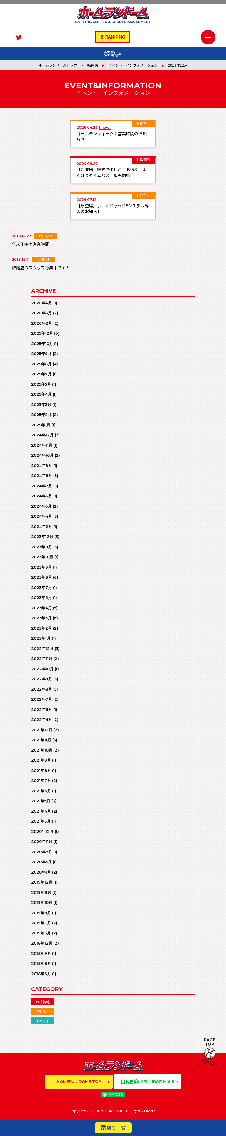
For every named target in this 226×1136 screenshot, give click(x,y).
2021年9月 (41, 760)
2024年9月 (41, 465)
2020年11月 (41, 841)
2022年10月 (42, 668)
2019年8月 (41, 912)
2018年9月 (41, 953)
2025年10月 (42, 343)
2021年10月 (41, 750)
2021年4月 (41, 811)
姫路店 (92, 64)
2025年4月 (41, 394)
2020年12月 (42, 831)
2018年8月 (41, 963)
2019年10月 (41, 902)
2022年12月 (42, 648)
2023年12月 (42, 536)
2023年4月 (41, 607)
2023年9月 (41, 567)
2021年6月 (41, 790)
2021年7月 (41, 780)
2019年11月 (41, 892)
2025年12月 (42, 333)
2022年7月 (41, 699)
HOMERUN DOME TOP (79, 1081)
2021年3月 (41, 821)
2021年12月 (41, 729)
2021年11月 (41, 739)
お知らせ (43, 1011)
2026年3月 (41, 313)
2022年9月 (41, 678)
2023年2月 (41, 628)
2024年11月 (41, 445)
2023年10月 (42, 556)
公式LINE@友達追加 (147, 1081)
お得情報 (43, 1001)
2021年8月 (41, 770)
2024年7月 (41, 485)
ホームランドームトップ (58, 64)
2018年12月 (41, 943)
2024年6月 (41, 495)
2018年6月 (41, 973)
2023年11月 (41, 546)
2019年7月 (41, 922)
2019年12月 (41, 882)
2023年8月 (41, 577)
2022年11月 (41, 658)
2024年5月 (41, 506)
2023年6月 (41, 597)
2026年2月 (41, 323)
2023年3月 (41, 617)
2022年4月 (41, 719)
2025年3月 (41, 404)
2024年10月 (42, 455)
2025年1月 (40, 424)
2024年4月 (41, 516)
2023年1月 (41, 638)
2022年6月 (41, 709)
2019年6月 (41, 933)
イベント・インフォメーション (133, 64)
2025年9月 (41, 353)
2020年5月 (41, 861)
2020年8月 (41, 851)
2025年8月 (41, 363)
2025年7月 (41, 373)
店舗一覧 (116, 1127)
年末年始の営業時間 (30, 244)
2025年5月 (41, 384)
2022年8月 (41, 689)
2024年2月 (41, 526)
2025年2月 (41, 414)
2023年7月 (41, 587)
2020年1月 (41, 872)
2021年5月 (40, 800)
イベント (43, 1020)
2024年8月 (41, 475)
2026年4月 (41, 302)
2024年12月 (42, 434)
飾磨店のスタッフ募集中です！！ (43, 267)
